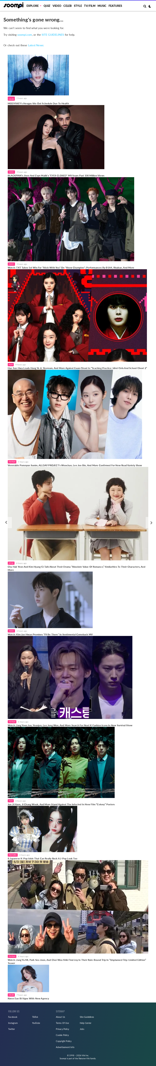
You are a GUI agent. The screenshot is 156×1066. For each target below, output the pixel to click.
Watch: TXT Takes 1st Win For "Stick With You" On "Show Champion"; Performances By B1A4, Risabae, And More (71, 267)
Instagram (13, 1023)
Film (11, 364)
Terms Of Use (62, 1023)
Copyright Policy (63, 1041)
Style (78, 5)
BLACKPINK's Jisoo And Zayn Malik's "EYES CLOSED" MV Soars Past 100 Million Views (56, 175)
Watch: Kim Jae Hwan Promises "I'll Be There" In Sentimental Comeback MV (50, 634)
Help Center (85, 1023)
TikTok (35, 1017)
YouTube (36, 1023)
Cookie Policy (62, 1035)
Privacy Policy (62, 1029)
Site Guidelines (87, 1017)
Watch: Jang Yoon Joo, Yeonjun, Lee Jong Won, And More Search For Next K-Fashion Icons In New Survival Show (70, 725)
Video (57, 5)
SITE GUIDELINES (53, 34)
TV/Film (12, 462)
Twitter (11, 1029)
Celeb (67, 5)
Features (115, 5)
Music (102, 5)
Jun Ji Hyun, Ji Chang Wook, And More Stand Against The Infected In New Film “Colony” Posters (61, 804)
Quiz (47, 5)
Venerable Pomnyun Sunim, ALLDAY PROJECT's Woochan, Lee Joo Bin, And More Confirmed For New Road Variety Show (75, 465)
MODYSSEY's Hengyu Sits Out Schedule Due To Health (38, 103)
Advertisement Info (65, 1047)
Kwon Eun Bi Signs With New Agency (28, 998)
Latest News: (36, 45)
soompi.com (24, 34)
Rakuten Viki (84, 1058)
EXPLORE (33, 5)
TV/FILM (89, 5)
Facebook (12, 1017)
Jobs (82, 1029)
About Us (60, 1017)
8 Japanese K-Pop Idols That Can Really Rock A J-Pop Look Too (42, 858)
